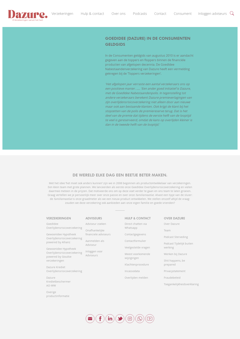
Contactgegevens (135, 234)
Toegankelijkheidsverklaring (179, 284)
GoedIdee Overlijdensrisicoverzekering (61, 226)
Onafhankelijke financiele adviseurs (98, 232)
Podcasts (140, 13)
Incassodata (132, 271)
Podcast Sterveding (176, 237)
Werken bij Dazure (175, 254)
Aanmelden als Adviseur (95, 243)
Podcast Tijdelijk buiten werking (178, 245)
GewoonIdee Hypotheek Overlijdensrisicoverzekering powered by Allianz (61, 238)
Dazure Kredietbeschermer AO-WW (58, 281)
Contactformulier (135, 241)
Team (167, 230)
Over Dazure (172, 224)
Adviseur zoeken (96, 224)
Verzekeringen (62, 13)
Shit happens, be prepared (174, 262)
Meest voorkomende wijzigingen (137, 256)
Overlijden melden (136, 277)
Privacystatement (174, 271)
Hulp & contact (92, 13)
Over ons (118, 13)
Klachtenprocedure (137, 264)
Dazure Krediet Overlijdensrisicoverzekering (61, 269)
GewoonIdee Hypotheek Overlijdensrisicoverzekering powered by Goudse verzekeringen (61, 254)
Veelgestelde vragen (137, 247)
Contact (160, 13)
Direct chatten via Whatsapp (136, 226)
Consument (183, 13)
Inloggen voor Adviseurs (94, 253)
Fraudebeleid (172, 277)
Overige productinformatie (57, 294)
